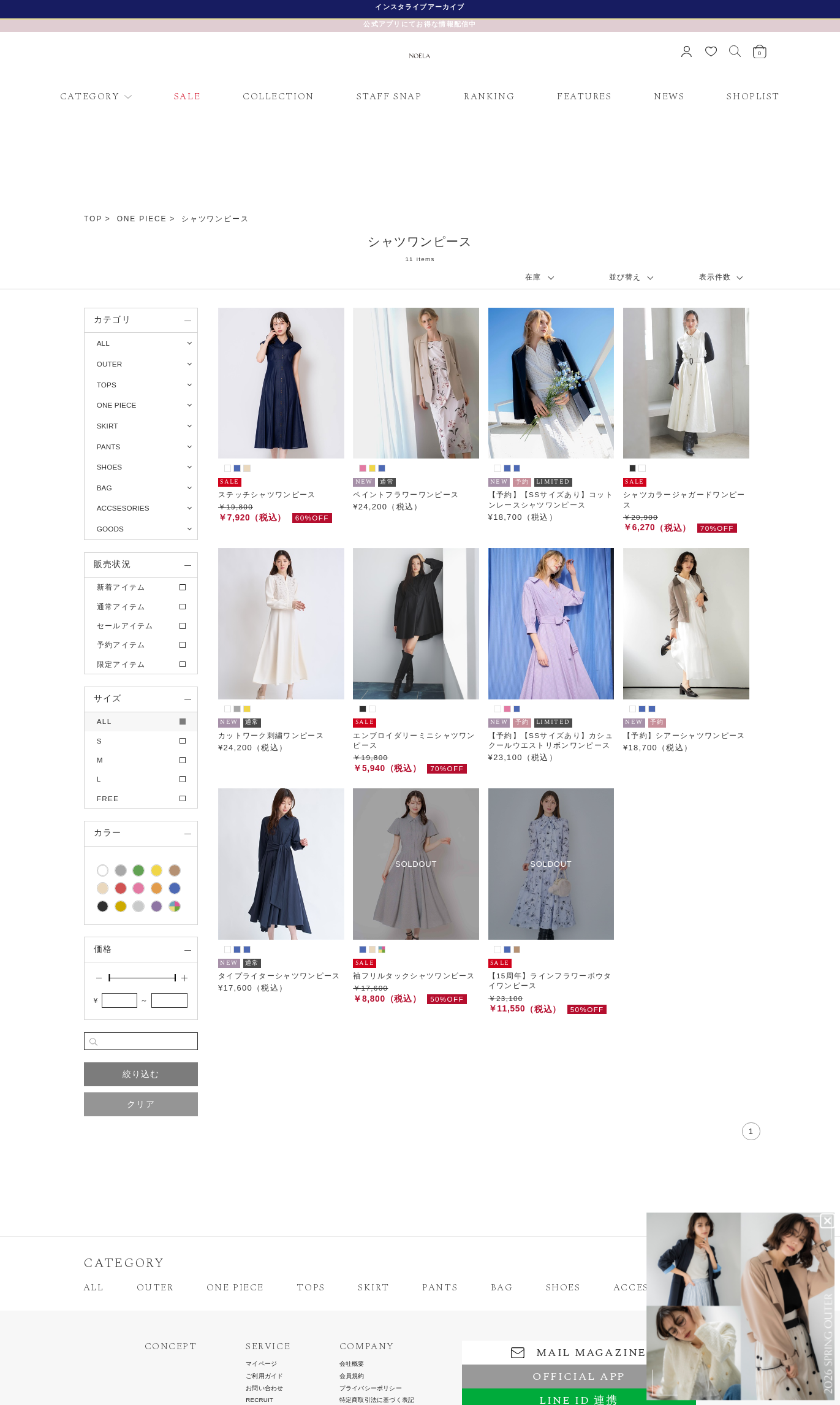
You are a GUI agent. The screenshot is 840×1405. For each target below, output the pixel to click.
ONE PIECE (142, 219)
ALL (103, 343)
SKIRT (374, 1288)
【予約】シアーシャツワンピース (684, 735)
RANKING (489, 97)
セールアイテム (125, 626)
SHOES (563, 1288)
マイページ (261, 1364)
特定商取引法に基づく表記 (376, 1400)
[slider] (109, 977)
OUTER (155, 1288)
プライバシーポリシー (370, 1388)
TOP (93, 219)
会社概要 (352, 1364)
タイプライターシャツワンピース (279, 976)
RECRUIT (259, 1400)
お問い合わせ (264, 1388)
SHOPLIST (753, 97)
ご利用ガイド (264, 1376)
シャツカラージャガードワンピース (684, 499)
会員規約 (352, 1376)
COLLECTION (278, 97)
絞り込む (141, 1074)
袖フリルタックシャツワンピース (414, 976)
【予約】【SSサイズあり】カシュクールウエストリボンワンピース (550, 740)
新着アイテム (121, 587)
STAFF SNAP (389, 97)
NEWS (669, 97)
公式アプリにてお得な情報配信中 (420, 24)
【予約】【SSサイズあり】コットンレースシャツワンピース (550, 499)
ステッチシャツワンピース (267, 494)
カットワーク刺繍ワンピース (271, 735)
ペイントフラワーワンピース (406, 494)
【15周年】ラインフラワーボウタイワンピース (550, 980)
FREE (108, 798)
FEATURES (584, 97)
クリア (141, 1104)
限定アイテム (121, 664)
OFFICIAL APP (578, 1376)
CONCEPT (171, 1346)
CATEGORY (90, 97)
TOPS (311, 1288)
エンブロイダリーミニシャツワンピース (414, 740)
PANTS (440, 1288)
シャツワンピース (215, 219)
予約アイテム (121, 645)
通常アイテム (121, 607)
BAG (502, 1288)
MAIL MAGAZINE (578, 1352)
